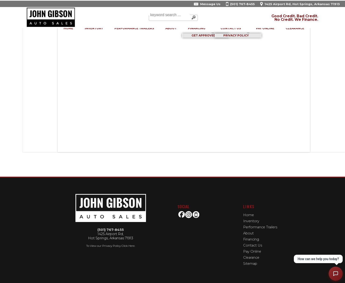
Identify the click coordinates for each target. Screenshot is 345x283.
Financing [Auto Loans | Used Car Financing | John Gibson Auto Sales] (185, 32)
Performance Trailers (122, 32)
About (248, 233)
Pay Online (254, 32)
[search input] (168, 18)
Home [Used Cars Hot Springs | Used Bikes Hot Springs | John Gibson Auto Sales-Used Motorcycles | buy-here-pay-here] (57, 32)
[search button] (193, 18)
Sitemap (250, 264)
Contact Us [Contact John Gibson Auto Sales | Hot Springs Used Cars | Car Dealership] (219, 32)
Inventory (82, 32)
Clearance (283, 32)
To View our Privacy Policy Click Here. (110, 245)
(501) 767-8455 (110, 230)
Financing (251, 239)
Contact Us (252, 245)
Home (248, 215)
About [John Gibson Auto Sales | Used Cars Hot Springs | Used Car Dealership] (159, 32)
